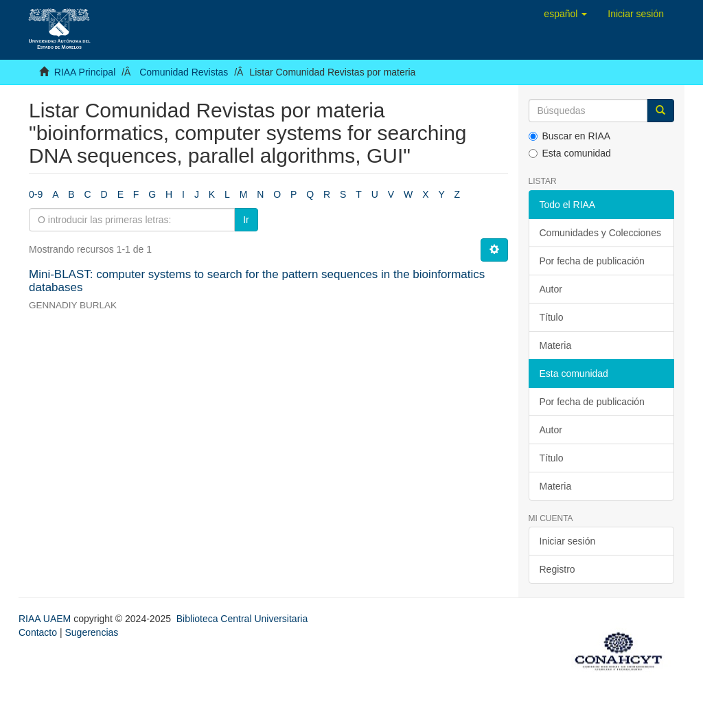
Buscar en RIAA (570, 135)
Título (552, 317)
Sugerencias (91, 632)
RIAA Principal (84, 72)
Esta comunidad (570, 153)
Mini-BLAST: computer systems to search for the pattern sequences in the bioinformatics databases (257, 281)
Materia (556, 345)
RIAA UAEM (46, 618)
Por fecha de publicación (592, 260)
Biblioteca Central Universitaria (242, 618)
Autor (551, 289)
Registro (557, 569)
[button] (565, 13)
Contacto (38, 632)
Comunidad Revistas (183, 72)
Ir (246, 219)
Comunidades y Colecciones (600, 232)
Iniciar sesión (568, 541)
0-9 (36, 194)
